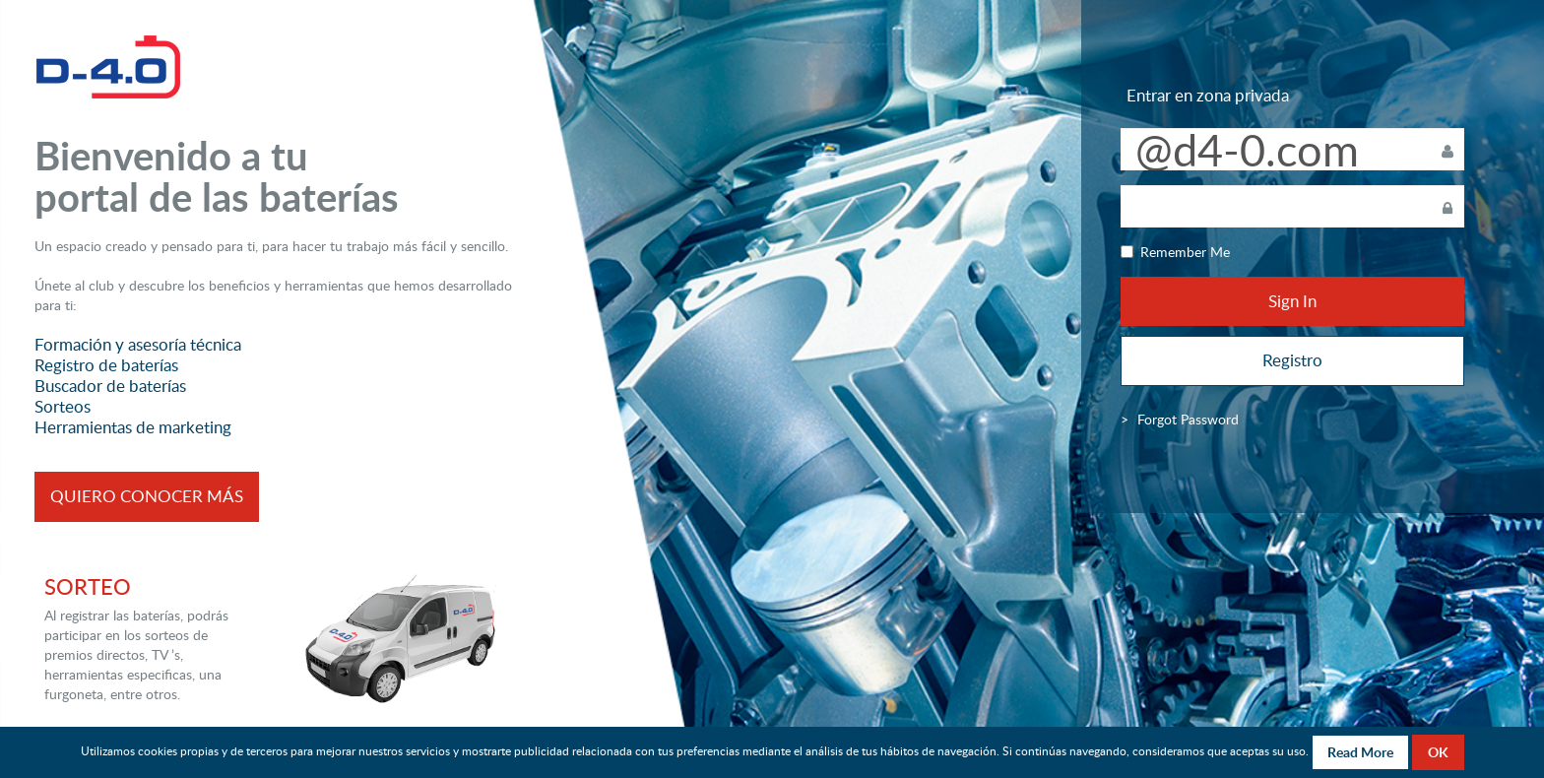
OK (1438, 752)
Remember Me (1175, 251)
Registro (1292, 360)
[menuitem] (1188, 419)
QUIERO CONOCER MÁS (146, 496)
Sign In (1292, 301)
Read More (1360, 752)
